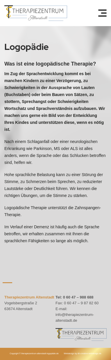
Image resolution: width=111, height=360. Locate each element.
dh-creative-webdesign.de (89, 353)
